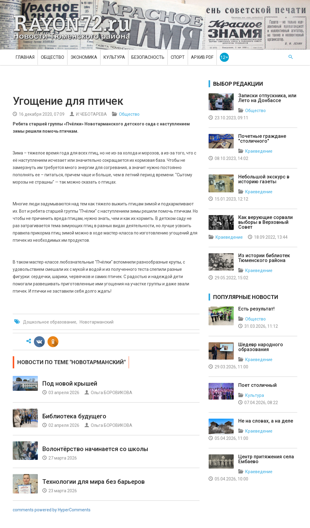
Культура (114, 57)
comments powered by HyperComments (52, 509)
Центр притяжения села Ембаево (266, 459)
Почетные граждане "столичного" (262, 138)
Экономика (84, 57)
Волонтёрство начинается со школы (95, 449)
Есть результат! (256, 309)
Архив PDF (202, 57)
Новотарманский (97, 322)
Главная (25, 57)
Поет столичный (257, 385)
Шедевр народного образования (260, 347)
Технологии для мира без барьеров (93, 481)
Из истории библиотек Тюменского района (264, 258)
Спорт (178, 57)
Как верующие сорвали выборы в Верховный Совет (265, 222)
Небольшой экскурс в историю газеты (263, 179)
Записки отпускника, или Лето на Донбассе (267, 98)
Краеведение (258, 151)
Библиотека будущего (74, 416)
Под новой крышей (69, 383)
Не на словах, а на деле (265, 421)
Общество (52, 57)
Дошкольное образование (49, 322)
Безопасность (147, 57)
